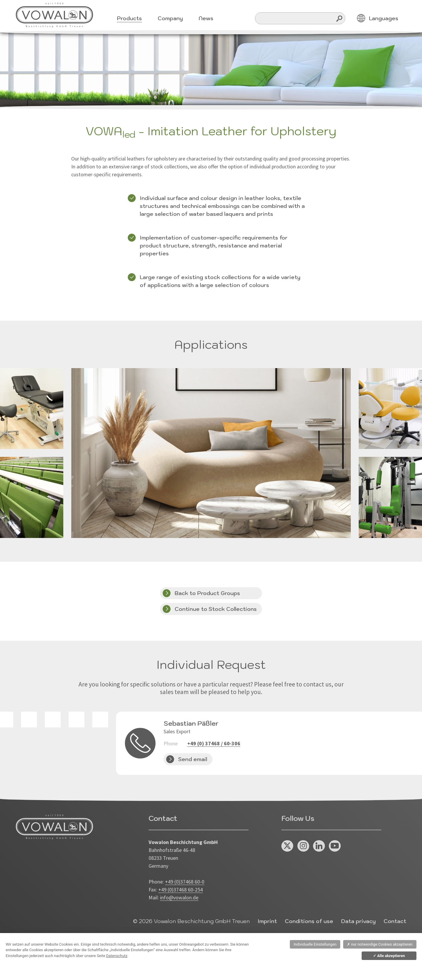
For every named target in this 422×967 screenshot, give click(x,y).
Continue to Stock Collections (216, 609)
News (206, 18)
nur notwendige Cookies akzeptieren (380, 944)
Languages (383, 18)
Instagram (303, 846)
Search (339, 18)
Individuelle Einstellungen (315, 944)
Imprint (267, 921)
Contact (395, 921)
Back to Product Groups (207, 593)
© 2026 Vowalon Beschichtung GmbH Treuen (191, 921)
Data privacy (358, 921)
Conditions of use (309, 921)
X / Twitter (287, 846)
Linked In (319, 846)
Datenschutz (116, 956)
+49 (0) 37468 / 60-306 (213, 743)
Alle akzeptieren (389, 956)
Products (129, 18)
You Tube (335, 846)
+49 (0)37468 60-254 (180, 889)
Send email (192, 759)
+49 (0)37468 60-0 (184, 881)
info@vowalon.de (179, 897)
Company (170, 18)
